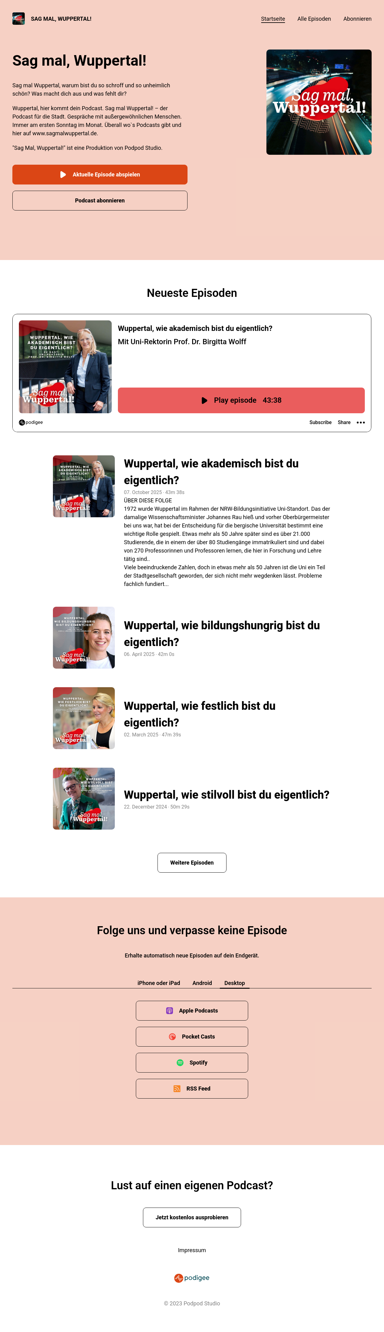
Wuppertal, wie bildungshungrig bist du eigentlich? (222, 634)
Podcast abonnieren (100, 200)
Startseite (273, 18)
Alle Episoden (314, 18)
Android (202, 982)
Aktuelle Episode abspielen (99, 174)
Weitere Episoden (192, 862)
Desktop (234, 982)
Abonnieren (357, 18)
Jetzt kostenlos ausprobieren (192, 1217)
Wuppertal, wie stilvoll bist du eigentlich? (227, 794)
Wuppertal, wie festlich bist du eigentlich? (200, 714)
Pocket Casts (198, 1036)
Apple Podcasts (198, 1010)
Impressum (192, 1250)
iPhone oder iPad (158, 982)
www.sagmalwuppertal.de (64, 133)
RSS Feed (199, 1088)
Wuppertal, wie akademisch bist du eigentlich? (211, 472)
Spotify (198, 1062)
